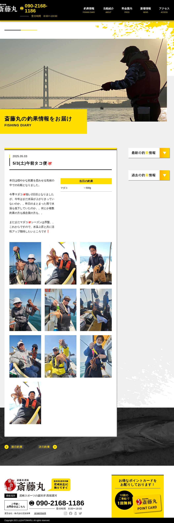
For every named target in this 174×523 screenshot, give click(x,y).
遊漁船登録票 (40, 513)
